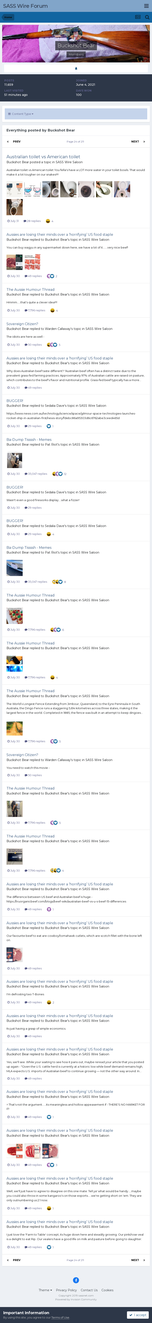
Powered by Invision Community (76, 1299)
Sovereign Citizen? (22, 324)
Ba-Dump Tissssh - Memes (28, 440)
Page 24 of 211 (76, 141)
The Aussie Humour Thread (30, 290)
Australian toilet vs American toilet (43, 156)
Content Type (20, 114)
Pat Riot (51, 444)
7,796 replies (35, 310)
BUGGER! (14, 401)
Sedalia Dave (54, 406)
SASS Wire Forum (25, 6)
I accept (137, 1315)
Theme (45, 1290)
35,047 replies (36, 473)
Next (135, 141)
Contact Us (89, 1290)
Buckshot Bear (17, 162)
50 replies (33, 344)
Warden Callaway (58, 329)
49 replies (33, 276)
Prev (17, 141)
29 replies (33, 426)
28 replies (32, 221)
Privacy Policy (66, 1290)
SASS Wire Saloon (69, 162)
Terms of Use (60, 1317)
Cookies (107, 1290)
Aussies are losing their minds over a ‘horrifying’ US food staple (59, 235)
